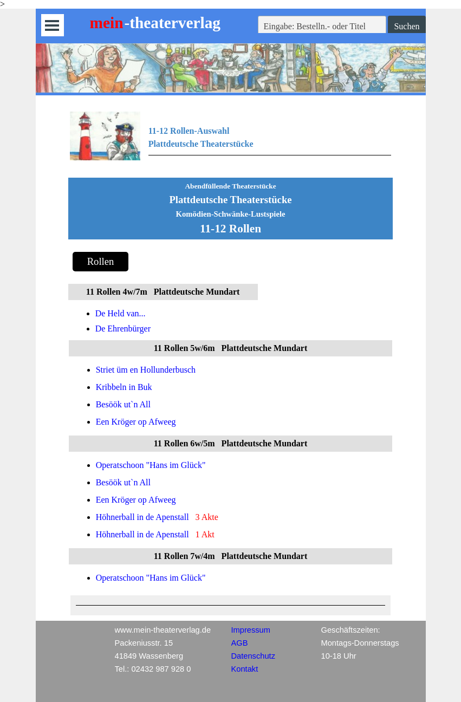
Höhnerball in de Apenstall (142, 517)
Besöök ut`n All (123, 404)
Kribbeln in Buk (124, 387)
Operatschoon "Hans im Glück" (151, 465)
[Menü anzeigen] (52, 25)
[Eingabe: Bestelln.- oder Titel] (322, 26)
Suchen (406, 26)
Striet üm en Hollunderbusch (146, 369)
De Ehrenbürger (123, 328)
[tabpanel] (231, 142)
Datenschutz (253, 656)
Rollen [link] (100, 261)
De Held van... (120, 313)
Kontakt (244, 669)
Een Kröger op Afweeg (136, 421)
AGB (239, 643)
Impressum (250, 630)
